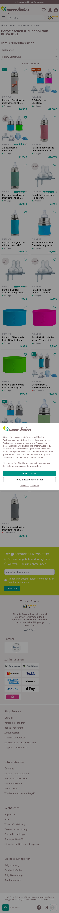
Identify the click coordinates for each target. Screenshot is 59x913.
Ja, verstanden (29, 473)
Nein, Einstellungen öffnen (29, 479)
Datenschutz (24, 485)
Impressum (35, 485)
